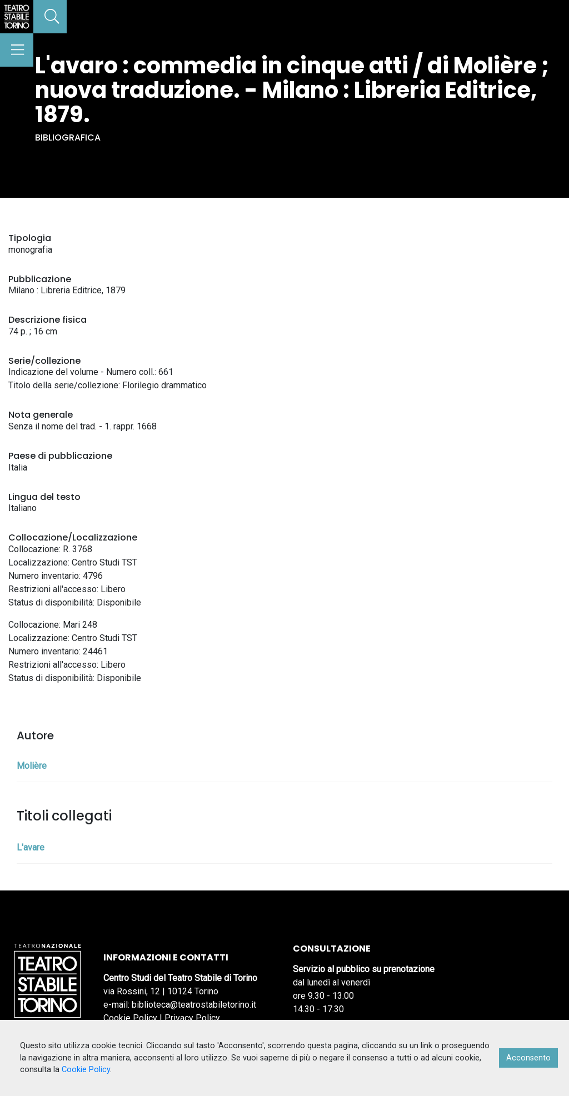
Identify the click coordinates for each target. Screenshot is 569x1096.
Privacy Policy (192, 1018)
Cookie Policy (130, 1018)
